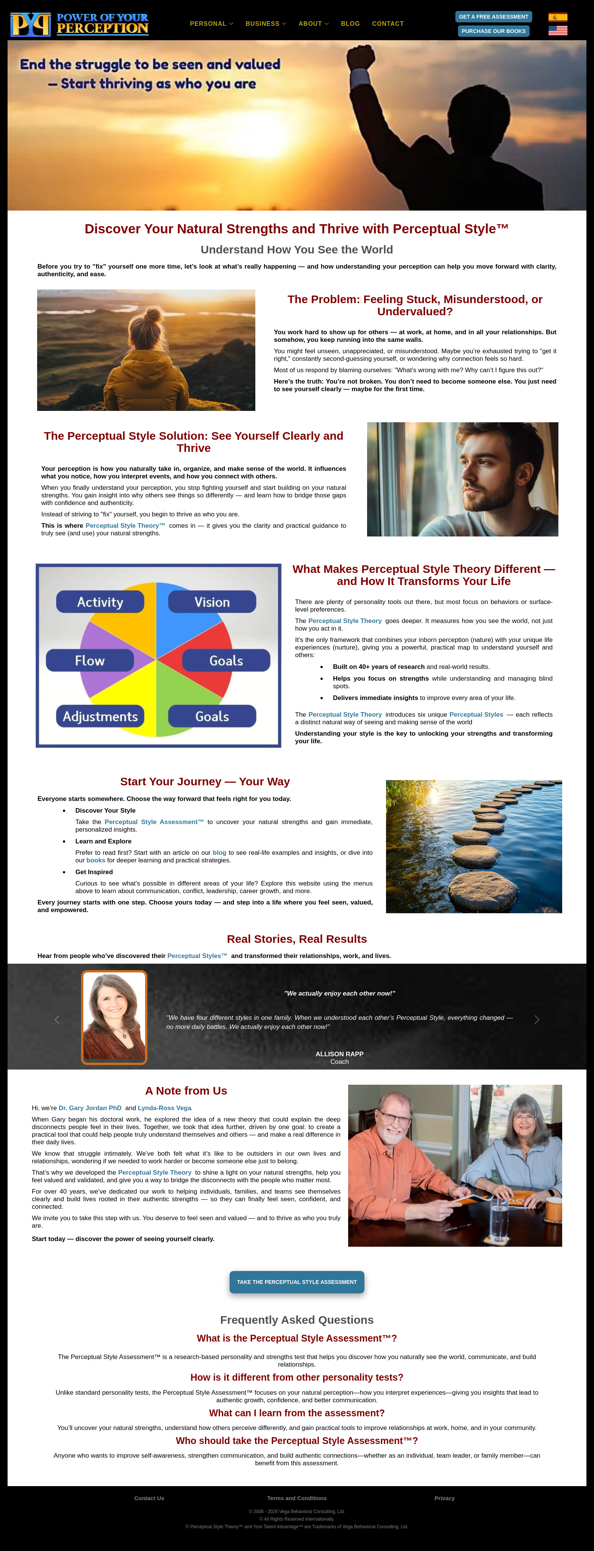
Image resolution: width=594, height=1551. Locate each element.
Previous (57, 1019)
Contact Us (149, 1498)
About (310, 23)
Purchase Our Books (494, 31)
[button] (126, 526)
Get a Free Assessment (493, 17)
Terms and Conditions (297, 1498)
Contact (388, 23)
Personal (208, 23)
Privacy (445, 1498)
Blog (350, 23)
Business (262, 23)
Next (536, 1019)
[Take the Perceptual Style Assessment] (297, 1282)
